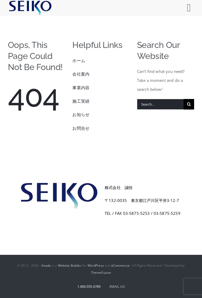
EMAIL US (117, 286)
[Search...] (160, 104)
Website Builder (70, 265)
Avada (46, 265)
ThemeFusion (101, 272)
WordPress (96, 265)
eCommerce (120, 265)
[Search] (189, 104)
